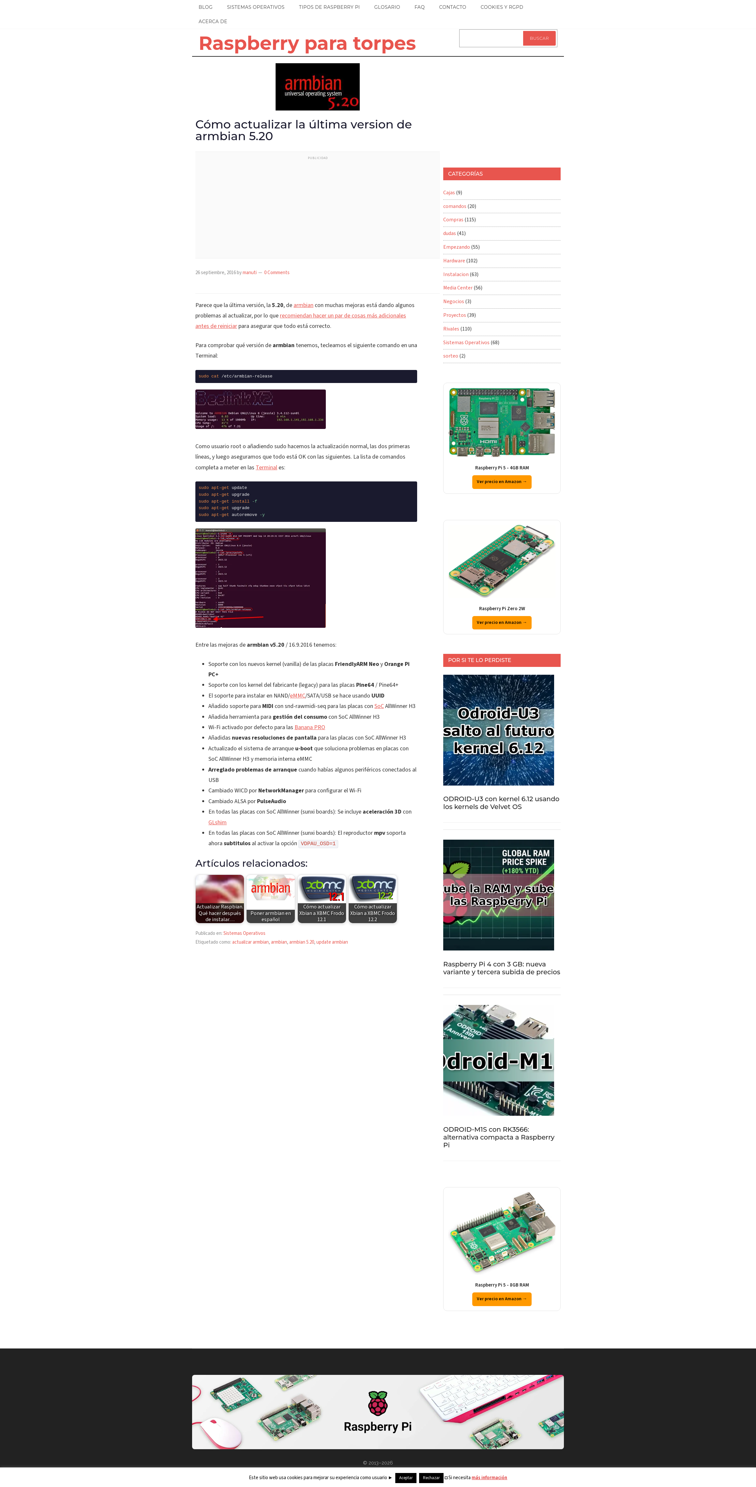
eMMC (297, 696)
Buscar (539, 38)
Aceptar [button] (406, 1478)
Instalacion (456, 274)
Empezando (456, 247)
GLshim (217, 822)
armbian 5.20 (301, 942)
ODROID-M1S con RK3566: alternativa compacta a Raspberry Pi (498, 1137)
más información (489, 1477)
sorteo (450, 356)
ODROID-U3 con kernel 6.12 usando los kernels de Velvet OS (501, 803)
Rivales (451, 328)
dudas (449, 233)
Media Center (458, 287)
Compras (453, 219)
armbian (303, 305)
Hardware (454, 260)
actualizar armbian (250, 942)
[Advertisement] (318, 209)
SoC (379, 706)
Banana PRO (310, 727)
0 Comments (277, 272)
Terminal (266, 468)
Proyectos (454, 315)
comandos (454, 206)
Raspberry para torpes (307, 43)
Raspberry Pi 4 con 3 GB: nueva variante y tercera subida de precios (501, 968)
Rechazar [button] (431, 1478)
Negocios (453, 301)
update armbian (332, 942)
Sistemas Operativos (244, 933)
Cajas (449, 192)
